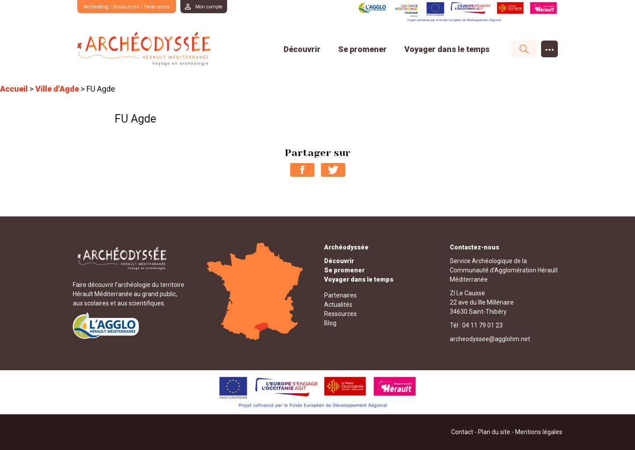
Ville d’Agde (57, 88)
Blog (330, 323)
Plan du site (494, 431)
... (549, 47)
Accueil (14, 88)
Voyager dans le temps (446, 49)
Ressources (135, 6)
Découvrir (302, 49)
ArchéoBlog (99, 6)
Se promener (362, 49)
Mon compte (226, 6)
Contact (462, 431)
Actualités (338, 304)
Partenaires (169, 6)
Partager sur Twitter (333, 170)
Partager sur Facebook (302, 170)
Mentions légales (538, 431)
